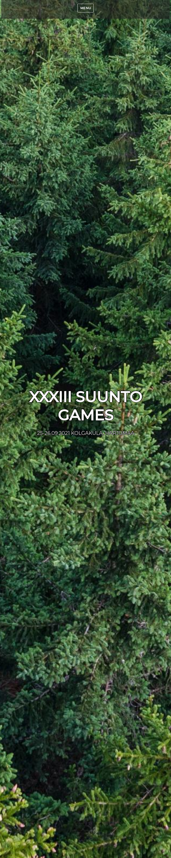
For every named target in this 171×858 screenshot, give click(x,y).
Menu (85, 8)
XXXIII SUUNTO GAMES (85, 406)
